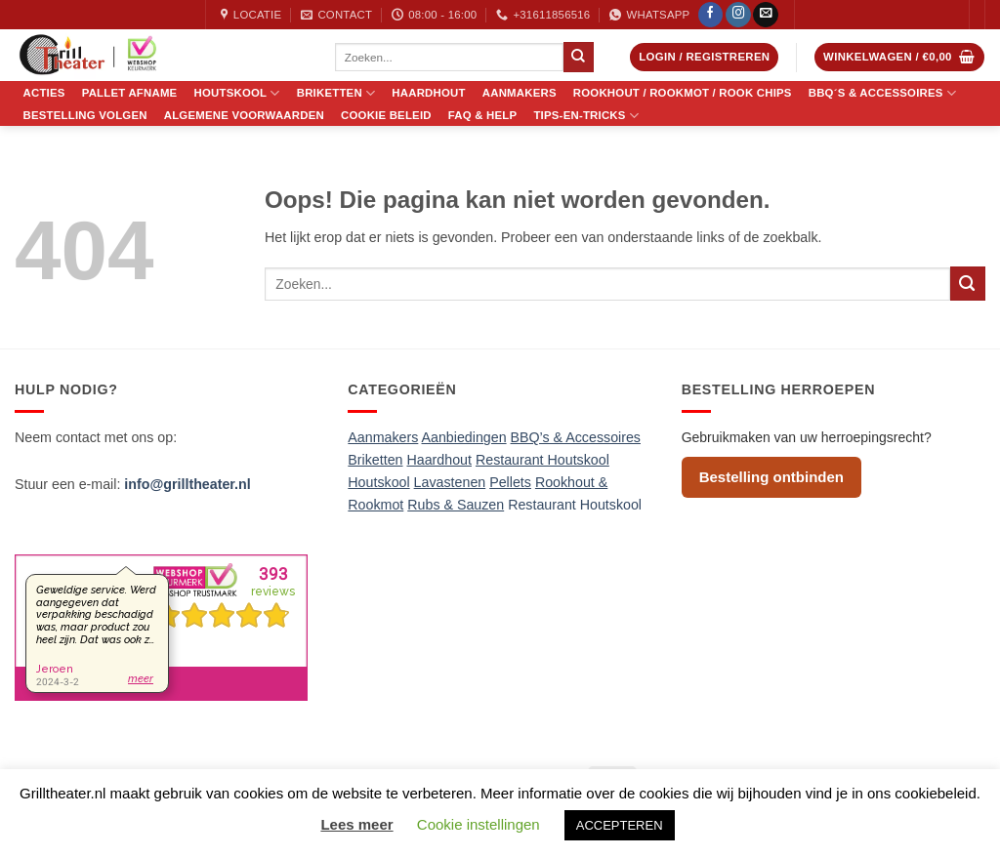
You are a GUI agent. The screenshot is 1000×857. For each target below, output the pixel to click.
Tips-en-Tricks (586, 115)
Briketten (336, 93)
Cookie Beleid (386, 115)
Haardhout (428, 93)
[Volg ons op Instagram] (738, 15)
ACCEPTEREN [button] (619, 825)
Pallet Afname (130, 93)
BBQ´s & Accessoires (882, 93)
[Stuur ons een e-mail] (765, 15)
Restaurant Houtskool (575, 504)
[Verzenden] (578, 56)
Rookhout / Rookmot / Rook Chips (682, 93)
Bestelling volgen (85, 115)
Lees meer (356, 824)
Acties (44, 93)
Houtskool (237, 93)
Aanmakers (519, 93)
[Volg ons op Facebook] (711, 15)
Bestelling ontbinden (771, 477)
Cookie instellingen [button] (478, 824)
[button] (704, 57)
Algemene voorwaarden (244, 115)
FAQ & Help (483, 115)
